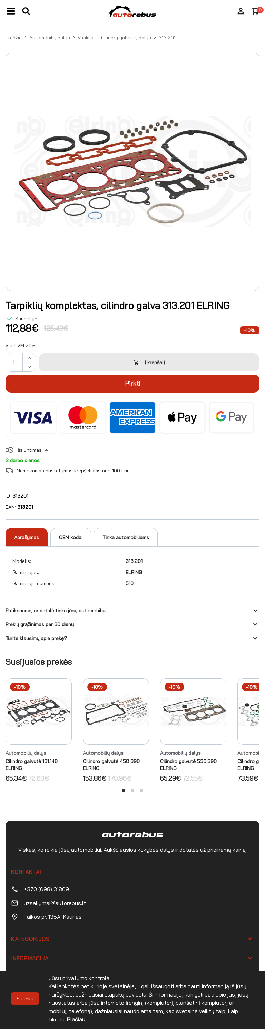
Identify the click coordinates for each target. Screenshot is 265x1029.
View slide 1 (123, 790)
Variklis (86, 37)
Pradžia (14, 37)
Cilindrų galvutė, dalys (126, 37)
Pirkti (132, 383)
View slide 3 (141, 790)
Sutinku (25, 998)
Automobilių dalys (49, 37)
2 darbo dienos (23, 460)
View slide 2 (132, 790)
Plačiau (76, 1019)
